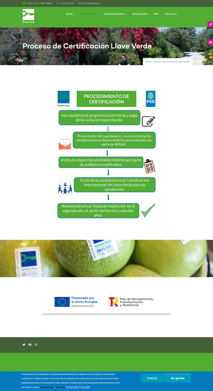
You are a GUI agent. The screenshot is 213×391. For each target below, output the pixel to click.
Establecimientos (115, 14)
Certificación (89, 14)
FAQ (156, 13)
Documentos (139, 13)
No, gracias (177, 378)
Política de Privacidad (78, 387)
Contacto (171, 13)
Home (70, 14)
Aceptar (152, 378)
